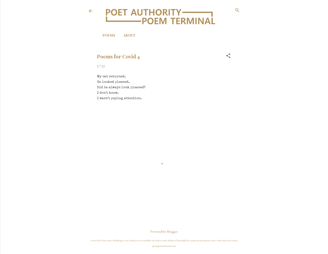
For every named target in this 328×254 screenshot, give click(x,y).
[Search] (237, 10)
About (129, 35)
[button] (228, 56)
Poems (108, 35)
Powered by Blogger (164, 231)
